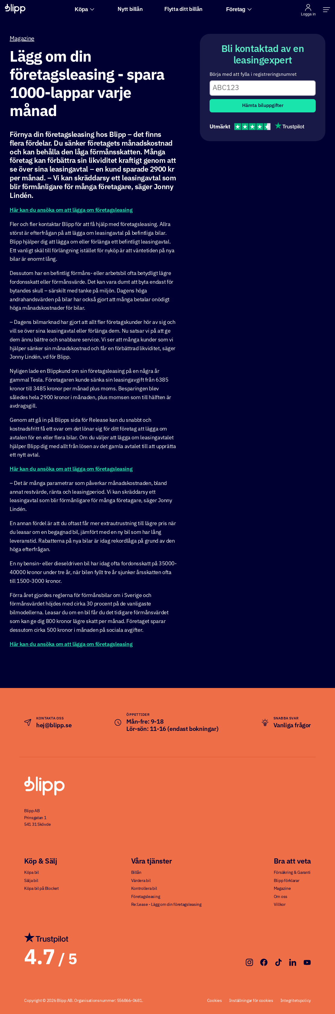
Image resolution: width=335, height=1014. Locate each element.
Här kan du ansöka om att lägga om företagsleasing (71, 210)
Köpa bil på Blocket (41, 888)
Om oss (280, 897)
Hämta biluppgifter (262, 105)
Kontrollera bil (144, 888)
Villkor (280, 905)
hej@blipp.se (53, 725)
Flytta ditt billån (183, 9)
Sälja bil (31, 881)
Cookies (214, 1001)
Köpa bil (31, 872)
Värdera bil (141, 881)
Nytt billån (130, 9)
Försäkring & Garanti (292, 872)
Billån (136, 872)
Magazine (22, 39)
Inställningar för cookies (251, 1001)
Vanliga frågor (292, 725)
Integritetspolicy (295, 1001)
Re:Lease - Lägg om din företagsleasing (166, 905)
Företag (239, 9)
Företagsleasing (145, 897)
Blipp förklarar (286, 881)
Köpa (84, 9)
